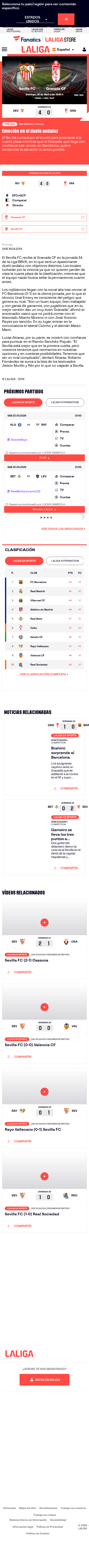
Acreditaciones (48, 1508)
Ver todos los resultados (63, 528)
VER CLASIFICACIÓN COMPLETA (44, 674)
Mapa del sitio (27, 1508)
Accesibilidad (58, 1519)
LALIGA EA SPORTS (23, 402)
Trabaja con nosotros (73, 1508)
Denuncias (9, 1508)
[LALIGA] (36, 49)
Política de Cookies (37, 1533)
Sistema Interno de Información (28, 1519)
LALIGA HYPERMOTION (65, 402)
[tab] (23, 402)
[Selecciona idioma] (64, 49)
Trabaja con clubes (44, 1514)
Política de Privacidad (50, 1526)
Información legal (22, 1526)
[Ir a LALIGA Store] (44, 39)
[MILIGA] (83, 49)
